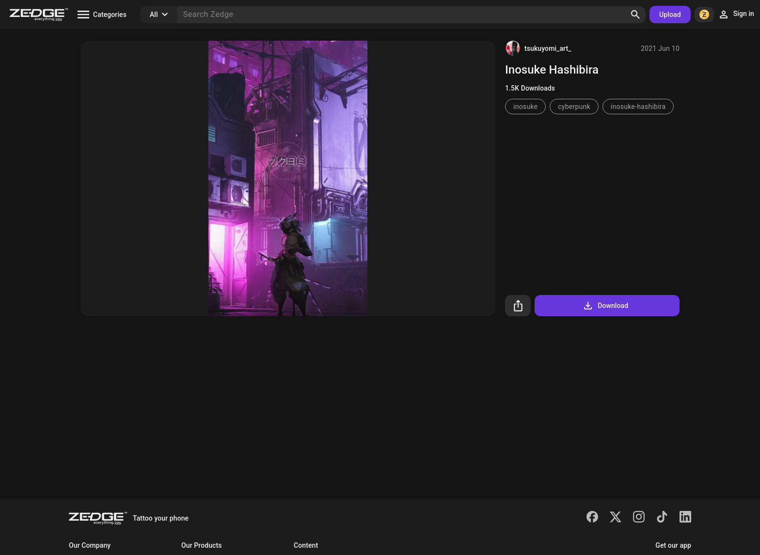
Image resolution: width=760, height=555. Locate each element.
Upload (670, 14)
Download (605, 305)
